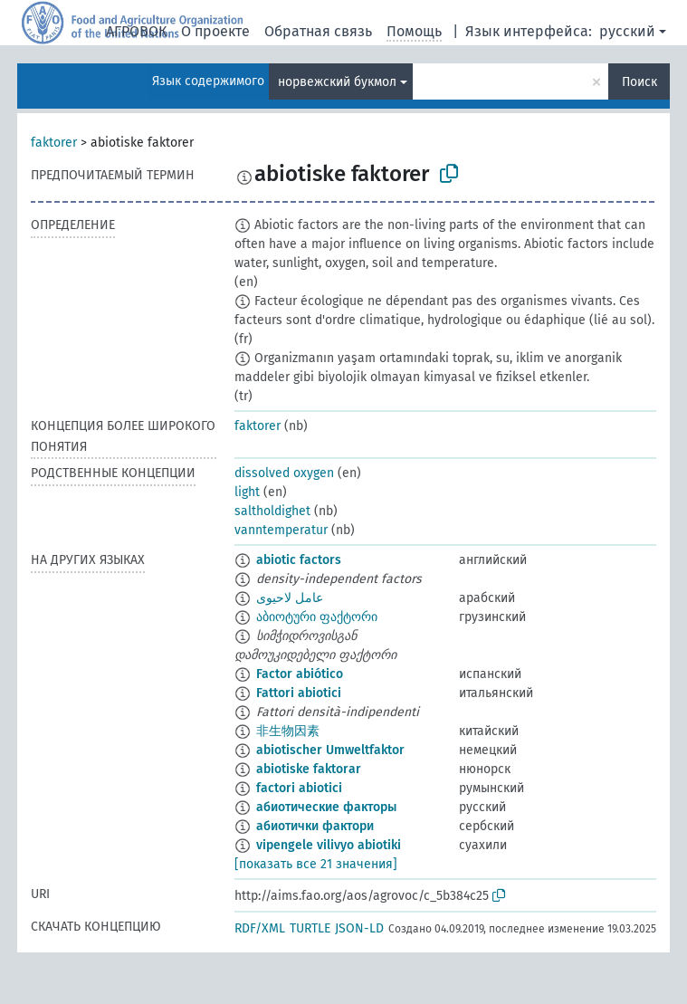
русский (627, 31)
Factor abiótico (299, 674)
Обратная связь (318, 31)
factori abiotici (299, 788)
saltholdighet (272, 511)
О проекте (215, 31)
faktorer (54, 142)
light (247, 492)
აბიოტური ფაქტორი (316, 617)
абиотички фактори (315, 826)
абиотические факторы (326, 807)
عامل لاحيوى (289, 598)
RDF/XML (259, 928)
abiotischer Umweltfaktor (330, 750)
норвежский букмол (337, 82)
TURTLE (310, 928)
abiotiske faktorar (308, 769)
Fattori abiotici (298, 693)
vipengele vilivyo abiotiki (328, 845)
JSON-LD (359, 928)
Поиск (639, 82)
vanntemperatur (281, 530)
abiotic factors (298, 560)
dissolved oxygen (284, 473)
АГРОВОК (136, 31)
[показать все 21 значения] (315, 864)
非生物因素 (288, 731)
